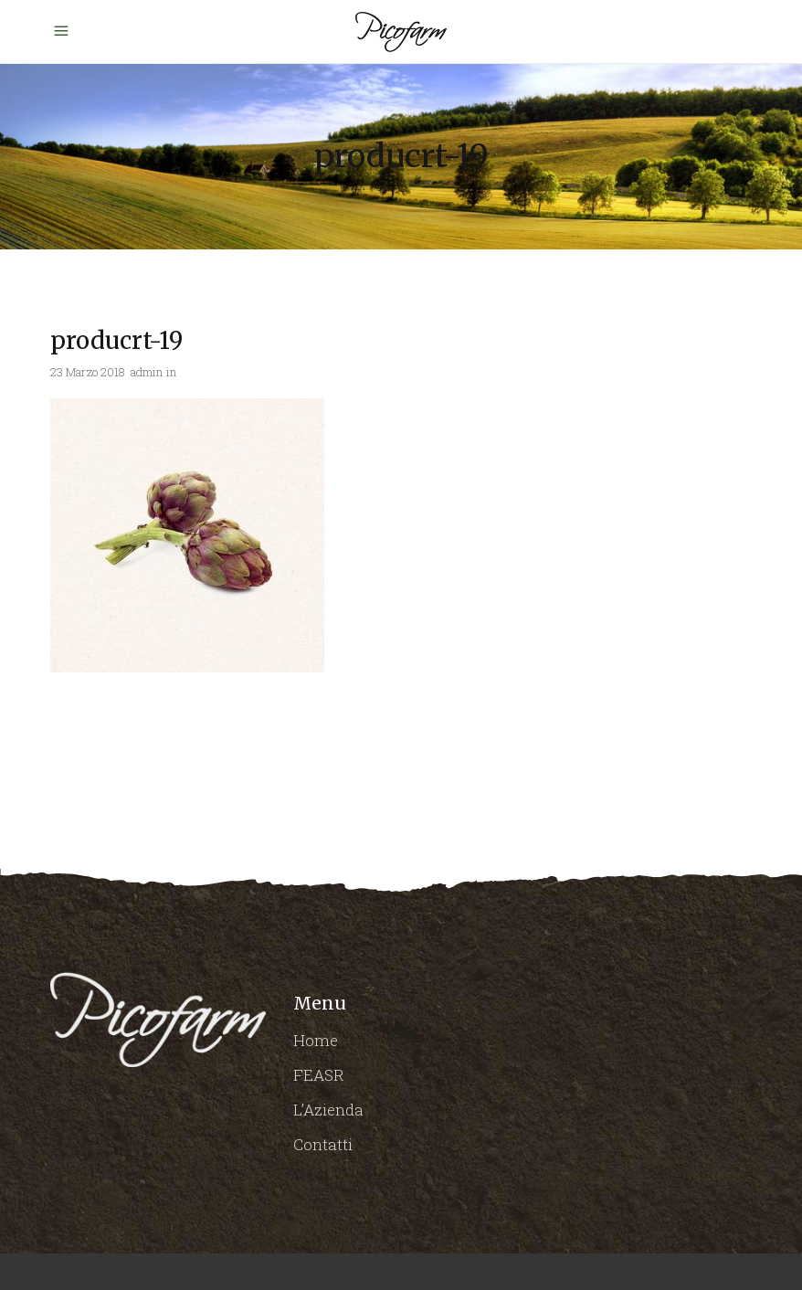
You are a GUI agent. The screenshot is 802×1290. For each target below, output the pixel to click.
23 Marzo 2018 (87, 372)
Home (315, 1040)
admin (147, 372)
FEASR (318, 1074)
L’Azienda (328, 1109)
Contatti (323, 1144)
